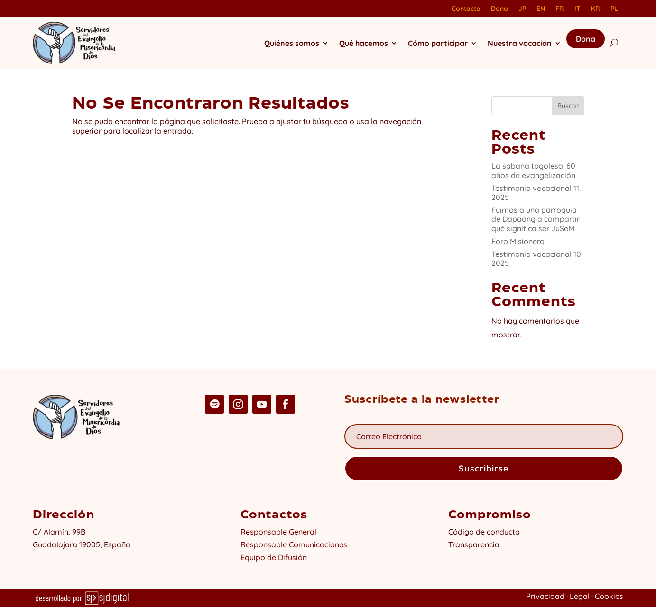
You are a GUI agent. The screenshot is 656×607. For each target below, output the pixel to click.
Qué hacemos (363, 43)
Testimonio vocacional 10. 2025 (536, 258)
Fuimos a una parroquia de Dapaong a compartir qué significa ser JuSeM (535, 219)
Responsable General (278, 531)
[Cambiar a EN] (540, 10)
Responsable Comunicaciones (293, 544)
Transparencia (473, 544)
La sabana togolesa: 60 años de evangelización (533, 170)
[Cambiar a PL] (614, 10)
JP (522, 9)
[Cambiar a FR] (559, 10)
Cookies (609, 596)
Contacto (466, 9)
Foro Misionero (518, 241)
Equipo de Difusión (273, 557)
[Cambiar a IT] (577, 10)
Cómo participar (438, 43)
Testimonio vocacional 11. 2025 (536, 192)
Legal (580, 596)
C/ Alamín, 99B (61, 531)
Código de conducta (484, 531)
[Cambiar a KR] (595, 10)
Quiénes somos (291, 43)
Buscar (568, 105)
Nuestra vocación (520, 43)
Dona (499, 9)
